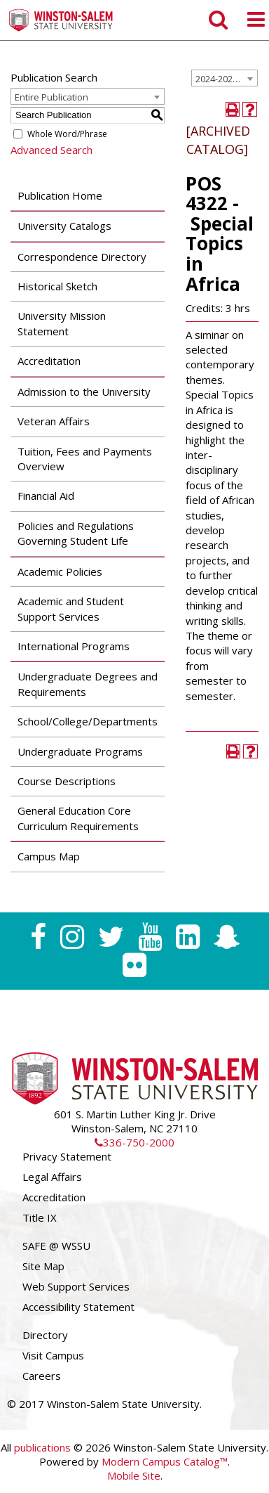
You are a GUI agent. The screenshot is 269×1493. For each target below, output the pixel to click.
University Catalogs (64, 226)
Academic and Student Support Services (71, 608)
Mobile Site (133, 1475)
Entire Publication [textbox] (51, 97)
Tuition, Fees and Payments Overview (85, 458)
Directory (45, 1335)
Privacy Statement (66, 1156)
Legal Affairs (52, 1177)
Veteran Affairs (54, 421)
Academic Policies (60, 571)
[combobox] (224, 78)
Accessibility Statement (78, 1307)
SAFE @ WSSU (56, 1246)
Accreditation (49, 361)
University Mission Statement (62, 323)
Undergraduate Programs (80, 751)
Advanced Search (51, 150)
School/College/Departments (88, 721)
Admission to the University (84, 391)
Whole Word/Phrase (67, 134)
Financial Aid (46, 496)
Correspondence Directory (82, 257)
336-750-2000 (134, 1142)
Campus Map (49, 856)
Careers (41, 1376)
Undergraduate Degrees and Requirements (88, 683)
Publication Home (60, 195)
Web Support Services (76, 1286)
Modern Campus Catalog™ (165, 1461)
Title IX (39, 1217)
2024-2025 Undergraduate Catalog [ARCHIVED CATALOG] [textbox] (226, 78)
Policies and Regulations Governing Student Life (76, 533)
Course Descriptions (67, 781)
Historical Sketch (57, 286)
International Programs (74, 646)
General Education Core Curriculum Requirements (78, 817)
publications (42, 1447)
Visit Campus (53, 1355)
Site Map (43, 1266)
